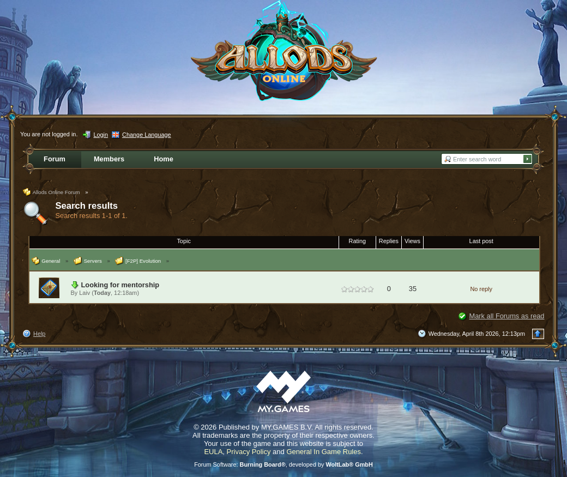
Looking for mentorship (120, 285)
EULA (213, 452)
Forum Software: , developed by (283, 464)
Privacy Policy (249, 452)
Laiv (84, 292)
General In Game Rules (323, 452)
